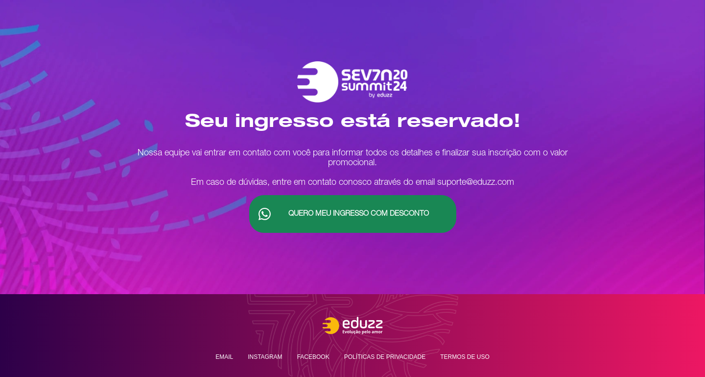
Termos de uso (465, 356)
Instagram (265, 356)
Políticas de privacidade (384, 356)
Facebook (313, 356)
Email (224, 356)
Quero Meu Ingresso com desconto (358, 214)
